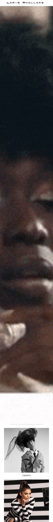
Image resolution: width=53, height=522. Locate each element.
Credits (26, 452)
